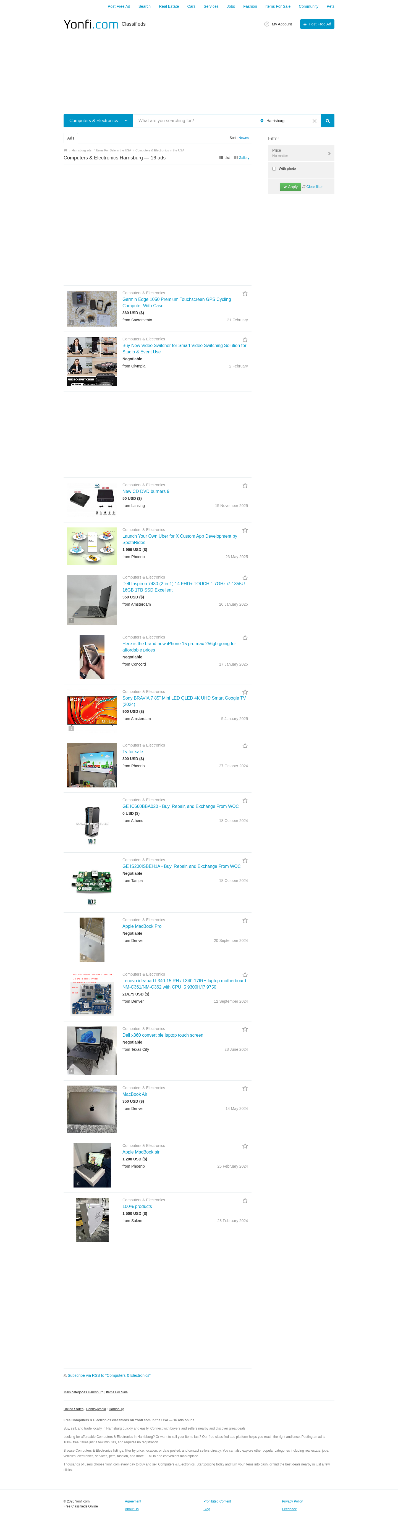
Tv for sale (132, 751)
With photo (287, 168)
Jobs (231, 6)
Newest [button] (244, 138)
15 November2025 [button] (231, 505)
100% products (137, 1206)
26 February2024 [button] (232, 1166)
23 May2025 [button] (237, 557)
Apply (290, 187)
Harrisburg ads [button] (81, 150)
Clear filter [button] (315, 187)
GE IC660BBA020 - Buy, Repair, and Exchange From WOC (180, 806)
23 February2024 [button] (232, 1220)
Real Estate (169, 6)
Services (211, 6)
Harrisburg (116, 1409)
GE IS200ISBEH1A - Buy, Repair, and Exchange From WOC (181, 866)
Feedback (289, 1509)
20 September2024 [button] (231, 940)
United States (73, 1409)
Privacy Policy (292, 1501)
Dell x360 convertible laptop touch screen (162, 1035)
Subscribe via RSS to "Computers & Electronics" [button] (109, 1375)
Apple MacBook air (140, 1152)
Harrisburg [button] (275, 121)
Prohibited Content (217, 1501)
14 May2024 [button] (237, 1108)
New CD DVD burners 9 (145, 491)
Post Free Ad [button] (320, 24)
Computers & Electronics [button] (93, 120)
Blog (206, 1509)
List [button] (227, 158)
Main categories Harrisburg (83, 1392)
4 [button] (71, 620)
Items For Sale (277, 6)
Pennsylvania (96, 1409)
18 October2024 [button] (233, 820)
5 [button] (84, 675)
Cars (191, 6)
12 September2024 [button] (231, 1001)
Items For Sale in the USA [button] (113, 150)
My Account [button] (282, 24)
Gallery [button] (244, 158)
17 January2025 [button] (233, 664)
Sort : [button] (234, 138)
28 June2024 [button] (236, 1049)
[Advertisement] (199, 68)
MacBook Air (134, 1094)
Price (297, 153)
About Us (131, 1509)
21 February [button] (237, 320)
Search (144, 6)
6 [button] (84, 958)
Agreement (133, 1501)
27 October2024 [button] (233, 766)
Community (308, 6)
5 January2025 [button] (234, 718)
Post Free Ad (119, 6)
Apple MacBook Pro (141, 926)
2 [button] (71, 729)
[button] (126, 120)
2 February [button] (238, 366)
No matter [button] (280, 156)
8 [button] (71, 322)
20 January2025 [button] (233, 604)
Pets (330, 6)
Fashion (250, 6)
